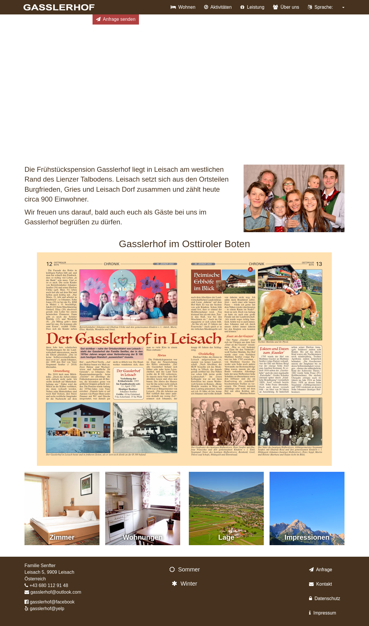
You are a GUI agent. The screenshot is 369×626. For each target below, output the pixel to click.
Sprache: (326, 7)
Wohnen (183, 7)
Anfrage (320, 569)
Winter (184, 583)
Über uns (286, 7)
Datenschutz (324, 598)
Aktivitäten (218, 7)
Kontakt (320, 584)
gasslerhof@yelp (47, 608)
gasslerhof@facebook (52, 601)
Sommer (184, 569)
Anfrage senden (115, 19)
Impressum (322, 612)
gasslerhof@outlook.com (55, 592)
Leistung (252, 7)
